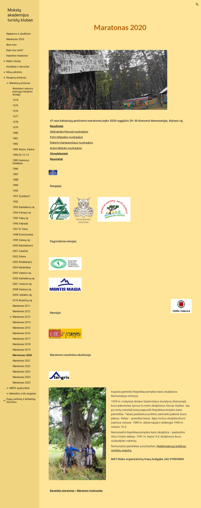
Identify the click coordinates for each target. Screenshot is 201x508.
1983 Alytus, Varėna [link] (23, 149)
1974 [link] (15, 100)
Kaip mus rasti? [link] (14, 50)
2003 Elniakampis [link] (22, 262)
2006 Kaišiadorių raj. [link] (24, 278)
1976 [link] (15, 110)
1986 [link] (15, 168)
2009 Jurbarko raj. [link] (22, 294)
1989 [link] (15, 185)
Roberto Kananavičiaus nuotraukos (71, 142)
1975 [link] (15, 105)
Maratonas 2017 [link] (21, 338)
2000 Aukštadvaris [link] (23, 245)
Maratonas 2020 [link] (22, 355)
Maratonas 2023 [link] (21, 371)
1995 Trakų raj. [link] (20, 218)
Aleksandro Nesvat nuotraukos (69, 131)
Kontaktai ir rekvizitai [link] (17, 66)
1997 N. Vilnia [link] (20, 229)
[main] (120, 27)
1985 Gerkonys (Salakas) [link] (21, 162)
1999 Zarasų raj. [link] (21, 240)
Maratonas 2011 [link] (21, 305)
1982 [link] (15, 143)
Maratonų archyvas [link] (19, 83)
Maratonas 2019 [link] (21, 349)
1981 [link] (15, 138)
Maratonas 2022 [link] (21, 366)
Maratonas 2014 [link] (21, 322)
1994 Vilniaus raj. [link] (22, 212)
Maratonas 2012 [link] (21, 311)
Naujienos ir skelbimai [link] (18, 33)
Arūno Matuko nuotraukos (66, 148)
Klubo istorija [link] (13, 61)
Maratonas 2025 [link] (21, 382)
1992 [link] (15, 201)
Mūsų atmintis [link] (14, 72)
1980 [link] (15, 132)
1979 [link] (15, 127)
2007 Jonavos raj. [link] (22, 283)
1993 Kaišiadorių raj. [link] (24, 207)
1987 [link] (15, 174)
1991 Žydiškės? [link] (21, 196)
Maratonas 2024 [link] (21, 377)
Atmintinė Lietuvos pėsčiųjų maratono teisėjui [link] (23, 91)
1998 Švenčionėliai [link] (23, 234)
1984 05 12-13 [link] (21, 154)
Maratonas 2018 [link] (21, 344)
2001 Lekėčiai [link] (20, 251)
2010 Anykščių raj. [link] (22, 300)
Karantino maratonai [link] (17, 55)
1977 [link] (15, 116)
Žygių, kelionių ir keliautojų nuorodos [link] (20, 401)
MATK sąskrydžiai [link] (19, 388)
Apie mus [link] (11, 44)
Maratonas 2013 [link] (21, 316)
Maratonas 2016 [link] (21, 333)
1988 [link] (15, 179)
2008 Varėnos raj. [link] (22, 289)
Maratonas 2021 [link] (21, 360)
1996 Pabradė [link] (20, 223)
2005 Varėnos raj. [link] (22, 272)
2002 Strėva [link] (19, 256)
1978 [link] (15, 121)
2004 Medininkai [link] (22, 267)
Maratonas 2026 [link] (15, 39)
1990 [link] (15, 190)
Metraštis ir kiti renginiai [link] (22, 393)
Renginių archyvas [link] (16, 77)
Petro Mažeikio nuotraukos (66, 137)
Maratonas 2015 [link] (21, 327)
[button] (197, 4)
